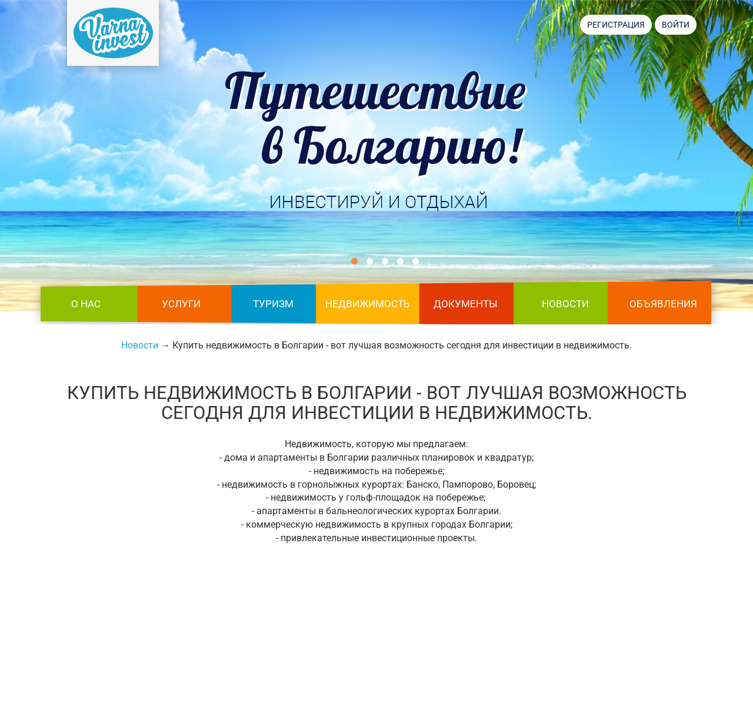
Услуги (181, 304)
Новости (565, 304)
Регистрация (616, 24)
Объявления (663, 304)
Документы (466, 304)
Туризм (273, 304)
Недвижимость (367, 304)
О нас (86, 304)
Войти (675, 24)
